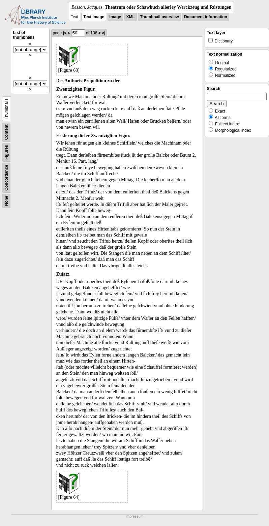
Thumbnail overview (159, 16)
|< (64, 33)
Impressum (134, 516)
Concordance (6, 178)
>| (103, 33)
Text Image (93, 16)
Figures (6, 152)
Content (6, 132)
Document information (205, 16)
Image (115, 16)
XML (130, 16)
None (6, 201)
